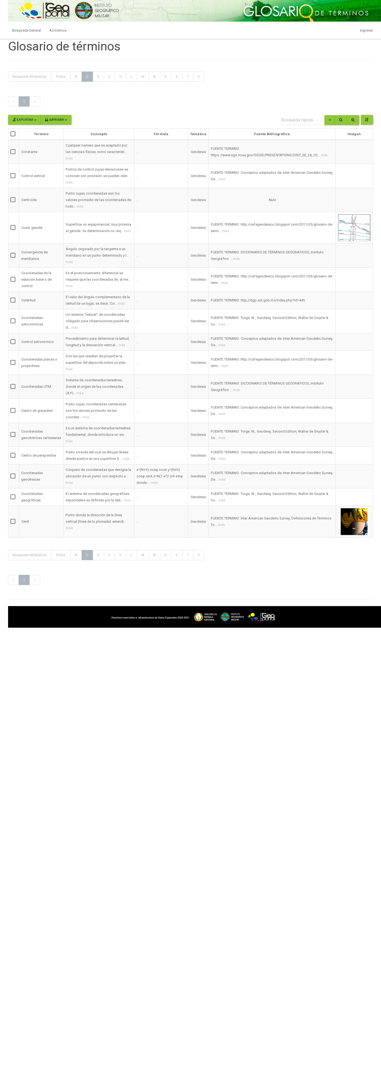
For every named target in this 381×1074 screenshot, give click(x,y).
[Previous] (13, 101)
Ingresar (366, 30)
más (69, 158)
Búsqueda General (26, 30)
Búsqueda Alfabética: (30, 76)
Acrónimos (58, 30)
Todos (61, 76)
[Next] (34, 101)
